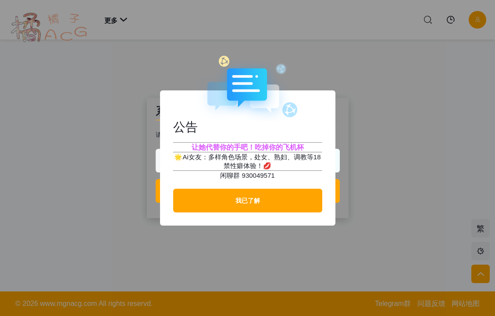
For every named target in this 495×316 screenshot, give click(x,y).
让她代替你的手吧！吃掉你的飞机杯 (248, 147)
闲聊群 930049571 (247, 175)
